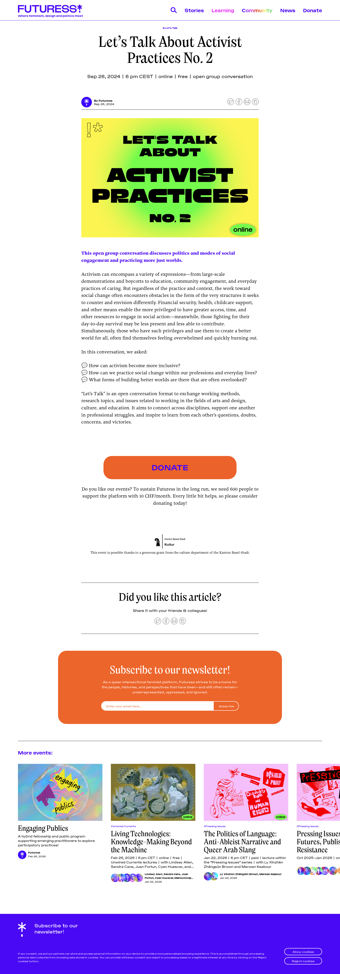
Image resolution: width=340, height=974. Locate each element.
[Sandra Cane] (121, 878)
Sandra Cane (172, 874)
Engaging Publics (43, 828)
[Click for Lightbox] (170, 541)
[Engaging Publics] (60, 792)
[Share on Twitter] (230, 101)
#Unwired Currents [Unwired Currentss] (123, 826)
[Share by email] (247, 101)
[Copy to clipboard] (255, 101)
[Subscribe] (226, 706)
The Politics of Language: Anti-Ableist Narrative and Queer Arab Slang (242, 842)
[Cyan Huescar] (133, 878)
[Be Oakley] (333, 871)
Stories (194, 10)
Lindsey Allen (153, 874)
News (287, 10)
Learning (223, 10)
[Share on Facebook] (238, 101)
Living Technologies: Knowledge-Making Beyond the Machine (151, 842)
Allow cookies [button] (303, 951)
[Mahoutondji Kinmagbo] (139, 878)
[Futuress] (86, 102)
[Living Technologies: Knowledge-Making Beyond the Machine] (153, 792)
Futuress (105, 100)
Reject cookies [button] (303, 961)
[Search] (174, 10)
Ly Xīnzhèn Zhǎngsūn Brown (239, 874)
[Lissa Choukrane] (318, 871)
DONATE (170, 467)
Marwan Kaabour (270, 874)
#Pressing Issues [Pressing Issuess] (215, 826)
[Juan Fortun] (127, 878)
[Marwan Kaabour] (214, 876)
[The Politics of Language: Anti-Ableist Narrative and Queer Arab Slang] (246, 792)
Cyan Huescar (164, 877)
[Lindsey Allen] (115, 878)
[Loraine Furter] (324, 871)
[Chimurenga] (313, 871)
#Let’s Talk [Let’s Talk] (170, 27)
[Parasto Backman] (301, 871)
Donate (312, 10)
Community (257, 10)
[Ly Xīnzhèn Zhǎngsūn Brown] (208, 876)
